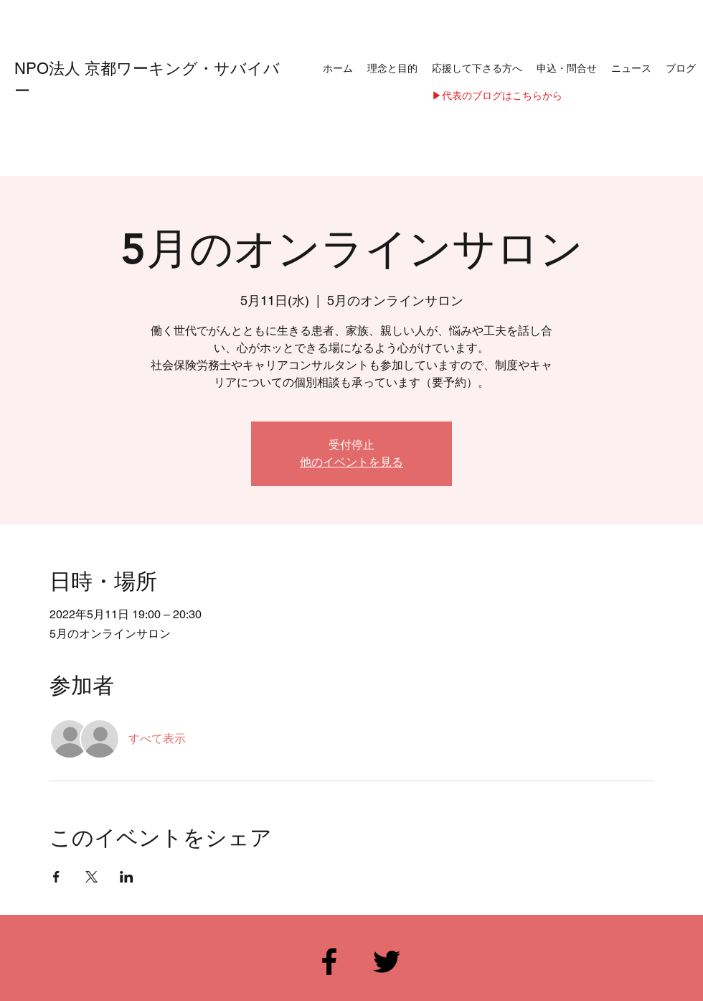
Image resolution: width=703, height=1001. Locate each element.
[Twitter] (387, 961)
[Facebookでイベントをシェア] (56, 877)
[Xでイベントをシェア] (91, 877)
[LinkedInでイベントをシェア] (126, 877)
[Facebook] (329, 961)
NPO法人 (49, 69)
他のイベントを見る (351, 462)
